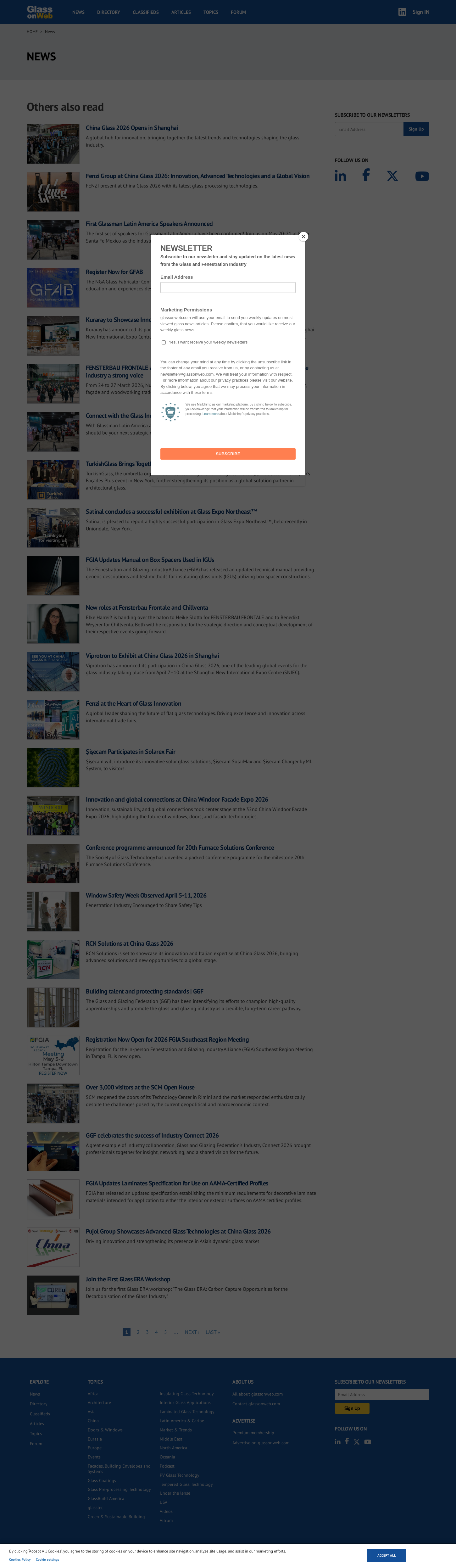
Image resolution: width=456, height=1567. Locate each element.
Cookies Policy (20, 1559)
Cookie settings (47, 1559)
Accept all (386, 1555)
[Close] (303, 236)
